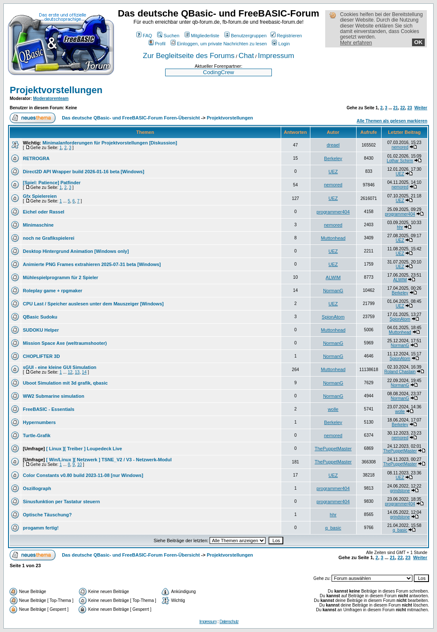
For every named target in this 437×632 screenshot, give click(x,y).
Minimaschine (38, 224)
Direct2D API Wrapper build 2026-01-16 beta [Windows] (83, 171)
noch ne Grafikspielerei (49, 238)
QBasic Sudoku (40, 316)
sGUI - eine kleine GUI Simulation (60, 367)
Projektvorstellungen (56, 90)
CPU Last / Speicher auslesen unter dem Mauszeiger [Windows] (93, 303)
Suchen (168, 35)
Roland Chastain (400, 371)
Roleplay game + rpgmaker (52, 290)
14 (84, 372)
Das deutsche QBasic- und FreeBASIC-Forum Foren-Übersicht (131, 117)
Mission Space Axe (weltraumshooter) (65, 343)
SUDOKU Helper (41, 330)
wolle (333, 409)
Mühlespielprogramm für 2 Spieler (60, 277)
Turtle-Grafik (36, 435)
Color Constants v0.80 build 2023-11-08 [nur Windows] (83, 475)
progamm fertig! (40, 527)
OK (418, 42)
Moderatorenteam (51, 98)
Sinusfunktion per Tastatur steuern (61, 501)
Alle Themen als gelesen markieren (392, 121)
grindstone (400, 490)
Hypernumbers (39, 422)
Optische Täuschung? (47, 514)
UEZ (333, 171)
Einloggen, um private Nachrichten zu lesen (219, 43)
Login (281, 43)
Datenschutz (228, 621)
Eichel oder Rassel (43, 211)
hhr (400, 227)
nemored (400, 147)
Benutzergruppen (245, 35)
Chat (246, 55)
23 (409, 107)
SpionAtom (333, 316)
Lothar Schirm (400, 160)
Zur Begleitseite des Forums (189, 55)
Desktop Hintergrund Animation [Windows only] (76, 251)
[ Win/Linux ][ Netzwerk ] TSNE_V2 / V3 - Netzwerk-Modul (108, 459)
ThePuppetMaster (333, 448)
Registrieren (286, 35)
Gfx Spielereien (40, 196)
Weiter (421, 107)
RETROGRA (36, 158)
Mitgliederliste (202, 35)
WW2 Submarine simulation (53, 396)
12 (70, 372)
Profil (157, 43)
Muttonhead (333, 238)
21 (395, 107)
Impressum (276, 55)
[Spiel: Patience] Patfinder (51, 182)
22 (402, 107)
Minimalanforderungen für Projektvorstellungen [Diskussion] (109, 142)
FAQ (144, 35)
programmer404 (333, 211)
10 (79, 464)
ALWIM (333, 277)
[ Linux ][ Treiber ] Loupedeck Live (84, 448)
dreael (333, 144)
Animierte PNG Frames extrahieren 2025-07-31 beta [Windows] (92, 264)
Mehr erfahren (356, 43)
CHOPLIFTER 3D (41, 356)
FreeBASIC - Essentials (49, 409)
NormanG (333, 290)
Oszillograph (37, 488)
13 (77, 372)
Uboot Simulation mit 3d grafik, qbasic (65, 382)
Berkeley (333, 158)
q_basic (333, 527)
